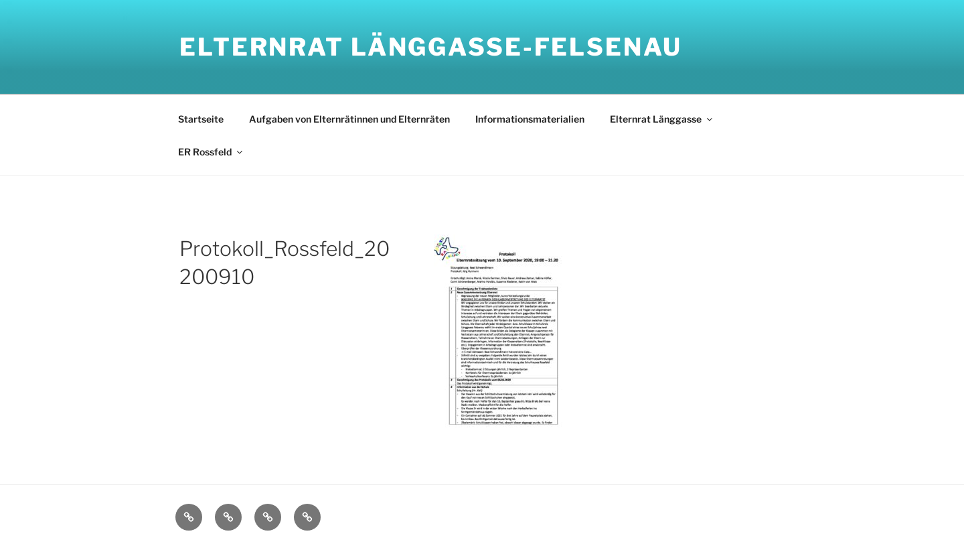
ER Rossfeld (211, 151)
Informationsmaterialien (529, 119)
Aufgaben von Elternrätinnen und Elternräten (349, 119)
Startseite (201, 119)
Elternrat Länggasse (662, 119)
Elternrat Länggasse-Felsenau (430, 47)
